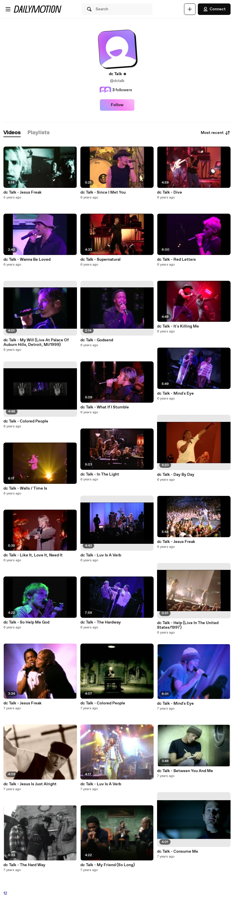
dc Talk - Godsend (96, 340)
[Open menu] (8, 9)
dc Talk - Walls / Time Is (25, 488)
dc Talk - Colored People (25, 421)
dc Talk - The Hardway (100, 622)
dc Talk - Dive (169, 192)
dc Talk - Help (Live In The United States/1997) (187, 625)
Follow (117, 105)
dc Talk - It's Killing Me (178, 326)
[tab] (12, 133)
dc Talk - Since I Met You (103, 192)
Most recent (216, 133)
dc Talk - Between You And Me (185, 771)
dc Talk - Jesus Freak (22, 192)
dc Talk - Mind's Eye (175, 393)
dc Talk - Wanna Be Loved (27, 259)
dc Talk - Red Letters (176, 259)
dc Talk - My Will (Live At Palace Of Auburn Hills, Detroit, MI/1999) (36, 342)
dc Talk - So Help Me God (26, 622)
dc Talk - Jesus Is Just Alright (30, 784)
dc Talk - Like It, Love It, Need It (33, 555)
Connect (214, 9)
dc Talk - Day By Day (175, 474)
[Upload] (190, 9)
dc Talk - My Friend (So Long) (107, 865)
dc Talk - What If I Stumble (104, 407)
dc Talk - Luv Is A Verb (100, 555)
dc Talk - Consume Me (177, 851)
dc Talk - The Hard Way (24, 865)
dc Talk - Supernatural (100, 259)
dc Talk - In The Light (99, 474)
